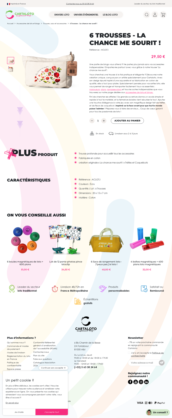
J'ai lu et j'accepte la (147, 354)
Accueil (10, 23)
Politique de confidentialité (14, 364)
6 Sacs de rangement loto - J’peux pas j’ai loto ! (106, 263)
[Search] (146, 14)
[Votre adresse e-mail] (146, 362)
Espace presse (14, 369)
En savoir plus (12, 403)
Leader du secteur (29, 286)
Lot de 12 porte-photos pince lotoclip (65, 263)
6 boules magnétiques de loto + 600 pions (25, 263)
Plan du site (38, 355)
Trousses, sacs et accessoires (55, 23)
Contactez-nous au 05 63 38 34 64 (80, 4)
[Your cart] (163, 14)
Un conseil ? (160, 412)
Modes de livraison (16, 352)
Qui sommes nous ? (16, 342)
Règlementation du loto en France (18, 357)
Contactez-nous (41, 352)
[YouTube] (135, 382)
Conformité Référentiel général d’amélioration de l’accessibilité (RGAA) (45, 345)
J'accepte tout (51, 412)
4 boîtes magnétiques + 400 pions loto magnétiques (147, 263)
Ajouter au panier (127, 120)
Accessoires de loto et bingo (28, 23)
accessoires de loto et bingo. (139, 92)
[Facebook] (130, 382)
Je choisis (19, 412)
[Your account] (155, 14)
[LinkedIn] (146, 382)
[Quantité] (97, 120)
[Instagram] (141, 382)
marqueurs (94, 89)
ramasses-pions (114, 89)
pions (103, 89)
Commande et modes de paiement (18, 347)
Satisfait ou (156, 286)
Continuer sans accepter (52, 368)
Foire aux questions (42, 359)
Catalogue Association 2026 (44, 364)
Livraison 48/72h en (72, 286)
